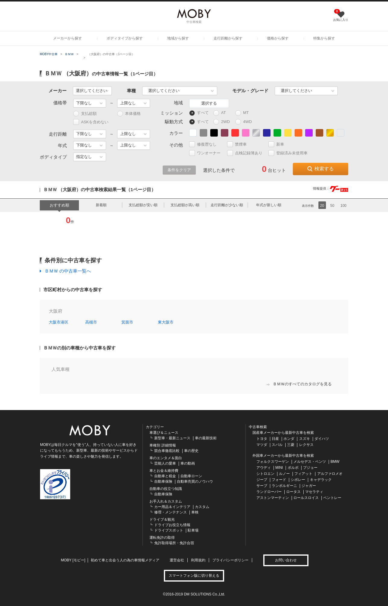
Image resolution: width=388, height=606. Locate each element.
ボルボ (293, 468)
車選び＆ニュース (163, 433)
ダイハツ (321, 439)
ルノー (284, 474)
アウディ (263, 468)
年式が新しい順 (268, 205)
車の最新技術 (206, 438)
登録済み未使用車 (288, 153)
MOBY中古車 (49, 54)
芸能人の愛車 (165, 463)
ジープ (261, 480)
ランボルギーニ (284, 486)
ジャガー (309, 486)
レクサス (306, 445)
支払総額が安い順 (143, 205)
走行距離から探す (228, 38)
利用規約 (198, 560)
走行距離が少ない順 (227, 205)
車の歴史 (191, 451)
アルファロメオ (330, 474)
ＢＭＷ (69, 54)
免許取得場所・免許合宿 (174, 543)
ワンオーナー (207, 153)
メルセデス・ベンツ (309, 461)
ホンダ (288, 439)
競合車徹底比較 (167, 451)
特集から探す (324, 38)
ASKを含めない (90, 122)
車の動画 (187, 463)
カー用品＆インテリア (172, 507)
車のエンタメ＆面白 (165, 458)
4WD (245, 122)
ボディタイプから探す (125, 38)
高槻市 (91, 322)
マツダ (261, 445)
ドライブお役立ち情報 (172, 525)
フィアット (303, 474)
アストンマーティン (272, 498)
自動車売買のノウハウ (195, 481)
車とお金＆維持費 (163, 471)
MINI (279, 468)
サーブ (261, 486)
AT (222, 113)
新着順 (101, 205)
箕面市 (127, 322)
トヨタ (261, 439)
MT (244, 113)
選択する (209, 103)
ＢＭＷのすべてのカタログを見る (299, 384)
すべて (199, 113)
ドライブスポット (168, 530)
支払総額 (85, 114)
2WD (223, 122)
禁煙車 (239, 144)
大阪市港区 (58, 322)
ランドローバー (269, 492)
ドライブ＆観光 (162, 519)
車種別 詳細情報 (162, 445)
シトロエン (265, 474)
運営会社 (177, 560)
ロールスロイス (306, 498)
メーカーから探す (67, 38)
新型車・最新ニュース (172, 438)
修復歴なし (205, 144)
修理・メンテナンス (170, 512)
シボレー (298, 480)
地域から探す (178, 38)
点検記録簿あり (247, 153)
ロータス (293, 492)
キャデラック (321, 480)
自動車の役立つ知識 (165, 489)
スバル (277, 445)
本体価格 (129, 114)
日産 (275, 439)
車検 (195, 512)
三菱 (290, 445)
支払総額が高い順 (185, 205)
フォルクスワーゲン (272, 461)
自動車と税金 (165, 476)
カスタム (202, 507)
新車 (278, 144)
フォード (279, 480)
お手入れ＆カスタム (165, 501)
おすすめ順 (59, 205)
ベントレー (332, 498)
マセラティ (314, 492)
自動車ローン (191, 476)
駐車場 (193, 530)
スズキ (304, 439)
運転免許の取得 (162, 537)
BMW (334, 461)
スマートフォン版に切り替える (194, 575)
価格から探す (278, 38)
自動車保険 (163, 481)
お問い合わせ (286, 560)
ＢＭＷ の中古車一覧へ (68, 270)
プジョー (310, 468)
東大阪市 (166, 322)
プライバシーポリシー (230, 560)
